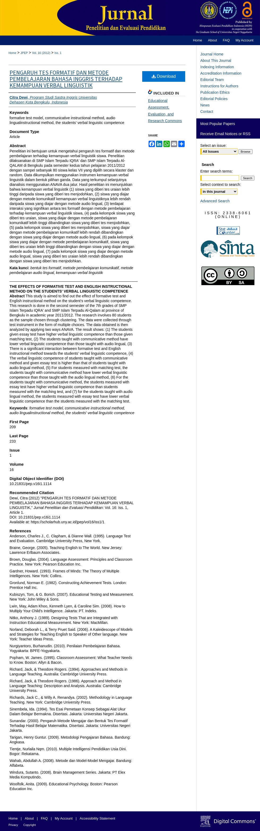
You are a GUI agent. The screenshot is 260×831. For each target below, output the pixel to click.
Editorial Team (212, 80)
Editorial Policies (214, 99)
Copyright (29, 824)
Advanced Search (215, 201)
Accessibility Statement (97, 818)
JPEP (24, 52)
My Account (64, 818)
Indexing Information (217, 67)
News (205, 105)
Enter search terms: (216, 171)
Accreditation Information (220, 73)
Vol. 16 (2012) (41, 52)
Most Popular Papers (217, 124)
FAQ (44, 818)
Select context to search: (220, 184)
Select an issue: (213, 145)
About (29, 818)
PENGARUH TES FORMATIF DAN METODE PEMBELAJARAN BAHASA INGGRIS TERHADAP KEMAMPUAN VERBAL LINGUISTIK (66, 79)
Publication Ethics (215, 92)
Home (12, 52)
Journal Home (211, 54)
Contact (206, 111)
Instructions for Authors (219, 86)
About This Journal (215, 60)
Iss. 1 (57, 52)
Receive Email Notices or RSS (225, 134)
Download (164, 76)
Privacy (13, 824)
